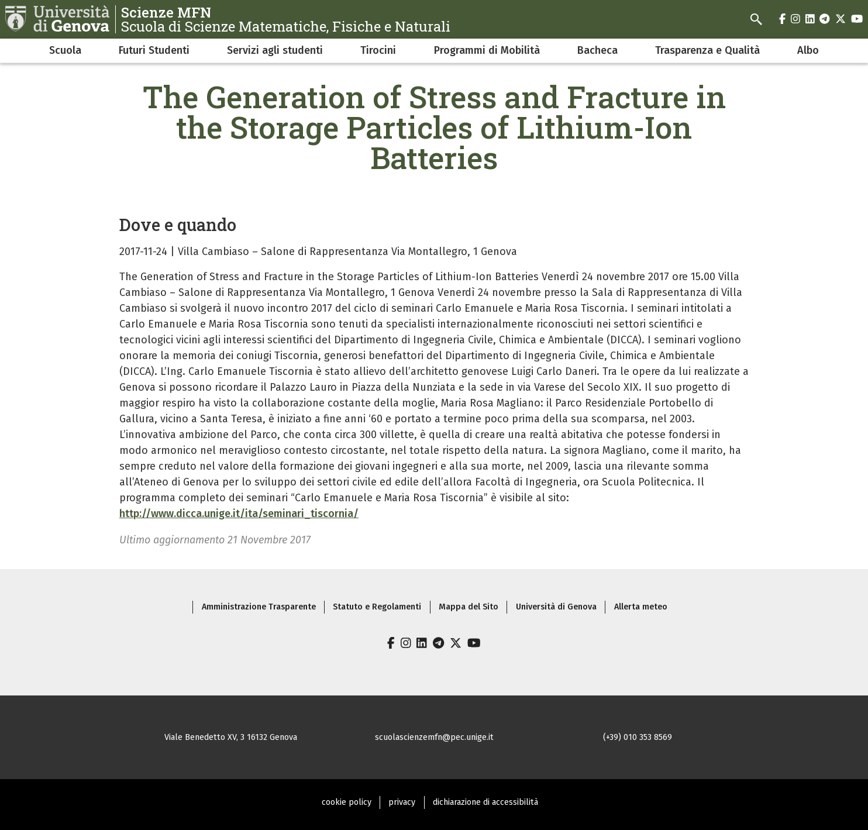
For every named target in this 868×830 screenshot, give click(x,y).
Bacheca (597, 50)
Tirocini (378, 50)
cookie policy (346, 802)
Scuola (65, 50)
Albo (808, 50)
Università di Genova (556, 607)
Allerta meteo (640, 607)
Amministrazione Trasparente (259, 607)
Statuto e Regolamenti (377, 607)
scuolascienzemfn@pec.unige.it (434, 737)
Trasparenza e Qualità (707, 50)
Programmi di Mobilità (487, 50)
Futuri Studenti (154, 50)
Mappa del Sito (468, 607)
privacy (401, 802)
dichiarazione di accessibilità (485, 802)
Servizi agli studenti (275, 50)
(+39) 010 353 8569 (637, 737)
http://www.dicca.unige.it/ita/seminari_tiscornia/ (239, 513)
